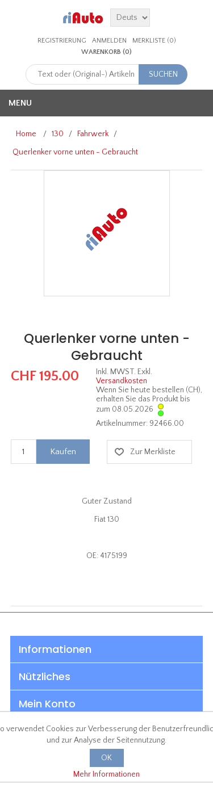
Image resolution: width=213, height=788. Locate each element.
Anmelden (109, 40)
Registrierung (61, 40)
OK (106, 757)
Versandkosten (121, 380)
